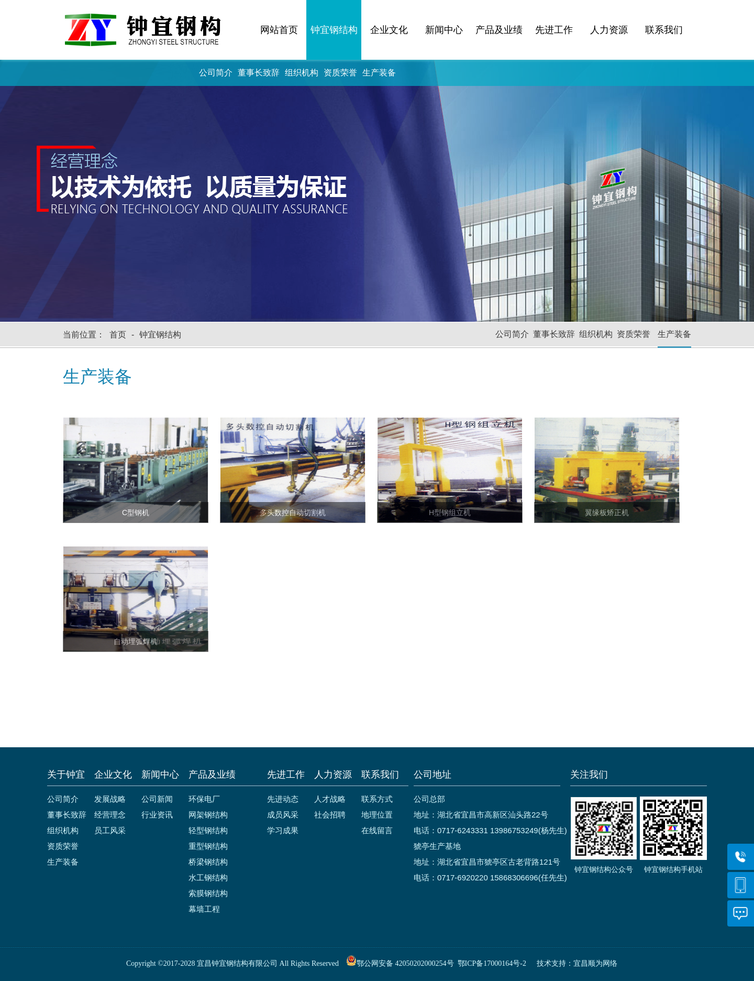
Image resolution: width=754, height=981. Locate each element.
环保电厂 (204, 798)
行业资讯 (157, 814)
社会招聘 (330, 814)
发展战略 (110, 798)
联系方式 (377, 798)
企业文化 (389, 30)
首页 (117, 334)
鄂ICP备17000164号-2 (492, 963)
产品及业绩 (499, 30)
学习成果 (282, 830)
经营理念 (110, 814)
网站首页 (279, 30)
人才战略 (330, 798)
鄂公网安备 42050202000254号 (400, 963)
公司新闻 (157, 798)
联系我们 (664, 30)
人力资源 (609, 30)
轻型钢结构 (208, 830)
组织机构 (301, 72)
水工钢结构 (208, 877)
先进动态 (282, 798)
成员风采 (282, 814)
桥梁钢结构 (208, 861)
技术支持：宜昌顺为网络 (577, 963)
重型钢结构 (208, 846)
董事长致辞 (259, 72)
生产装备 (379, 72)
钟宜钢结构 (334, 30)
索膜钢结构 (208, 893)
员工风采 (110, 830)
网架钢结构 (208, 814)
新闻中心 (444, 30)
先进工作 (554, 30)
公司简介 (215, 72)
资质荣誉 (340, 72)
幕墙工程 (204, 908)
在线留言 (377, 830)
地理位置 (377, 814)
